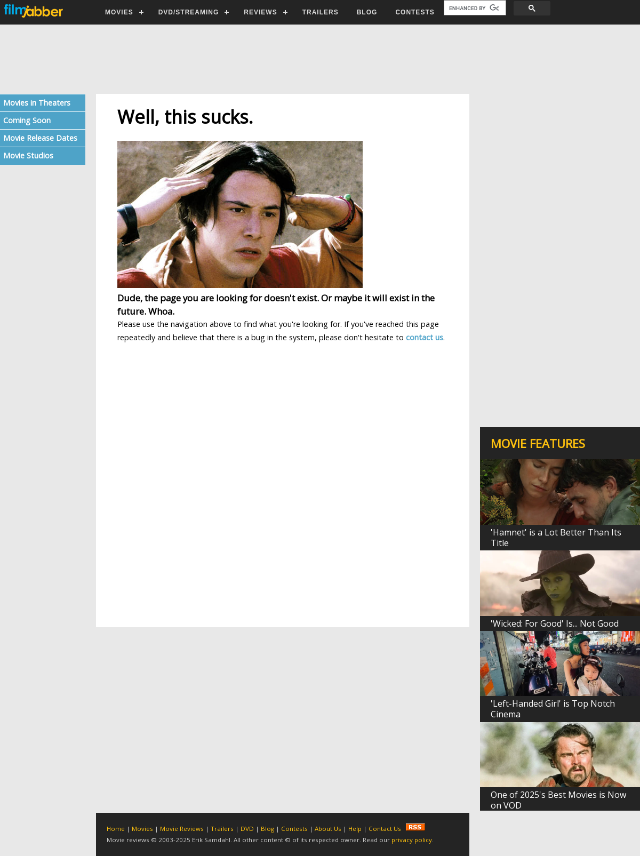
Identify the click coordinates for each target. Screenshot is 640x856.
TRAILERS (320, 12)
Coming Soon (27, 120)
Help (355, 829)
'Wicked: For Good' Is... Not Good (555, 623)
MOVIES (119, 12)
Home (116, 829)
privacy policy (411, 840)
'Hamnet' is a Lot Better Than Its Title (556, 537)
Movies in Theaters (36, 103)
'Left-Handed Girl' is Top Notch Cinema (553, 708)
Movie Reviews (182, 829)
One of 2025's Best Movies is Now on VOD (558, 800)
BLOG (367, 12)
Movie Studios (28, 155)
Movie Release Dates (40, 138)
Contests (294, 829)
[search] (474, 8)
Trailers (222, 829)
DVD (247, 829)
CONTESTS (414, 12)
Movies (142, 829)
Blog (267, 829)
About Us (328, 829)
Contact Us (385, 829)
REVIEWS (260, 12)
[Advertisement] (319, 59)
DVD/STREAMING (188, 12)
